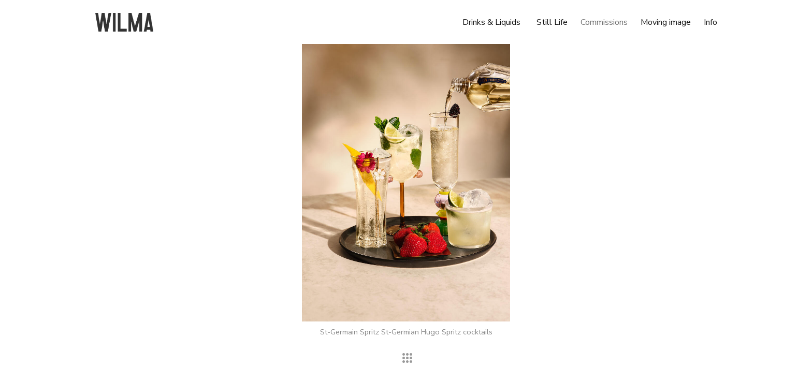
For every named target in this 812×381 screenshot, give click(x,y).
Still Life (552, 22)
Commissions (604, 22)
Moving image (666, 22)
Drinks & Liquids (491, 22)
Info (710, 22)
